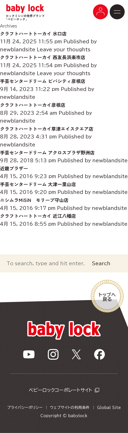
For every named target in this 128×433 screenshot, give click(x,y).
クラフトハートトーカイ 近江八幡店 (38, 215)
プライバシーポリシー (25, 407)
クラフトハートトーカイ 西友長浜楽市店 (42, 57)
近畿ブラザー (14, 168)
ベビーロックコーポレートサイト (60, 390)
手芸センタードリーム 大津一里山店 (38, 184)
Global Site (109, 407)
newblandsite (17, 49)
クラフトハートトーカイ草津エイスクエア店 (46, 128)
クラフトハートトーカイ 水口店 (33, 33)
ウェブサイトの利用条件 (70, 407)
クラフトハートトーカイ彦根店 (32, 104)
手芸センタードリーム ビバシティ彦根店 (42, 81)
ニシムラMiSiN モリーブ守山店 (34, 200)
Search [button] (101, 263)
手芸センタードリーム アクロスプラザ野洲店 (49, 152)
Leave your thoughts (63, 49)
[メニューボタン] (100, 11)
